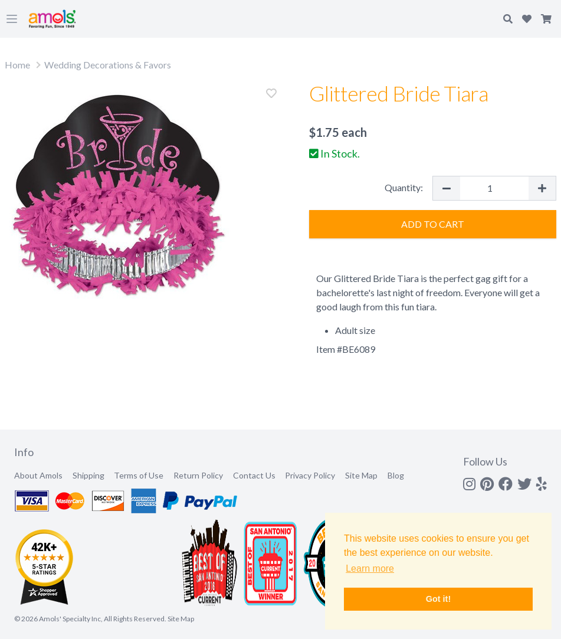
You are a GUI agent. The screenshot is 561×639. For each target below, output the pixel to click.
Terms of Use (138, 475)
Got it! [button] (438, 599)
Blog (396, 475)
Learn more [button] (370, 568)
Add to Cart (432, 224)
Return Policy (198, 475)
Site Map (361, 475)
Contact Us (254, 475)
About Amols (38, 475)
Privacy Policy (310, 475)
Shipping (88, 475)
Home (17, 64)
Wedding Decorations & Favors (107, 64)
